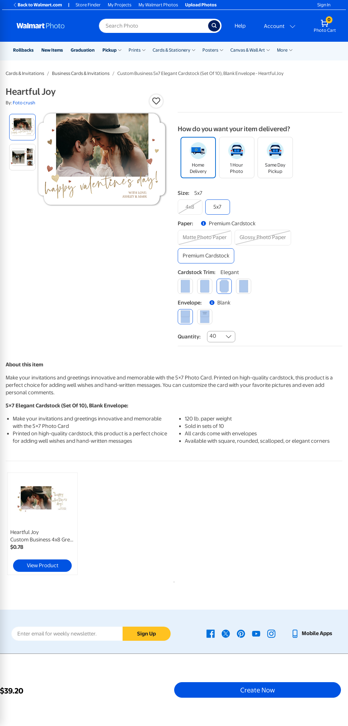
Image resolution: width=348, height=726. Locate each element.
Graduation (83, 50)
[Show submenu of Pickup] (120, 49)
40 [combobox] (213, 336)
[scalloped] (243, 286)
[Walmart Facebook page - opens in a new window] (210, 633)
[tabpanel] (62, 523)
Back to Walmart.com (37, 4)
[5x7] (217, 207)
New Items (52, 50)
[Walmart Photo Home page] (50, 25)
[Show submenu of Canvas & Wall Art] (268, 49)
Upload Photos (201, 4)
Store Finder (88, 4)
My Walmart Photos (158, 4)
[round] (204, 286)
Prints (135, 50)
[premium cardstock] (206, 255)
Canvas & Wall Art (247, 50)
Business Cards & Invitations (81, 73)
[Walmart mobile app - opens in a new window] (311, 633)
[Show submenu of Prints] (144, 49)
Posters (210, 50)
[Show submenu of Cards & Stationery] (193, 49)
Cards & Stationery (171, 50)
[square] (185, 286)
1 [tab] (172, 580)
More (282, 50)
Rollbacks (23, 50)
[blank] (185, 316)
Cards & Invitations (25, 73)
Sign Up (146, 634)
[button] (156, 101)
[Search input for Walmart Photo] (153, 26)
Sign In (323, 4)
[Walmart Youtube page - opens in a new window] (256, 633)
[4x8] (190, 207)
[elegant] (224, 286)
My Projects (119, 4)
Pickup (109, 50)
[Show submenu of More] (291, 49)
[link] (42, 524)
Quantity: (189, 336)
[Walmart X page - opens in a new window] (226, 633)
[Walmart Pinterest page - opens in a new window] (241, 633)
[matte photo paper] (205, 237)
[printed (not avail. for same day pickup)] (204, 316)
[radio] (22, 127)
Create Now (257, 690)
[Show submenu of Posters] (221, 49)
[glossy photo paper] (263, 237)
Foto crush (24, 102)
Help (240, 26)
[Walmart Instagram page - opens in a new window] (271, 633)
